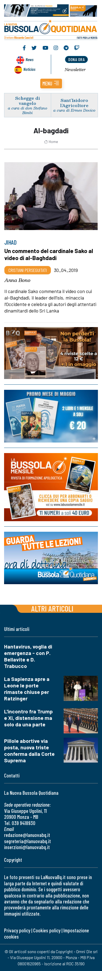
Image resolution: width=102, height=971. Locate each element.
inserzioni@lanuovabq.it (27, 847)
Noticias (29, 69)
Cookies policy (46, 930)
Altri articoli (52, 608)
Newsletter (75, 69)
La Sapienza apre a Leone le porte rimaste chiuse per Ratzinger (27, 688)
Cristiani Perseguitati (27, 270)
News (29, 59)
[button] (51, 83)
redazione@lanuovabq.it (27, 835)
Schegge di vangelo (27, 101)
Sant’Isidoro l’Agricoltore (74, 103)
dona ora (76, 59)
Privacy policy (17, 930)
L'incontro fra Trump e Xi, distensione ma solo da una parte (28, 717)
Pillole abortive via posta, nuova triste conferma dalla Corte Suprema (29, 750)
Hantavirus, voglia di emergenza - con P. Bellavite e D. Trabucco (28, 656)
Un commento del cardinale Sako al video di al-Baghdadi (48, 254)
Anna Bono (17, 280)
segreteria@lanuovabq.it (27, 841)
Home (51, 141)
